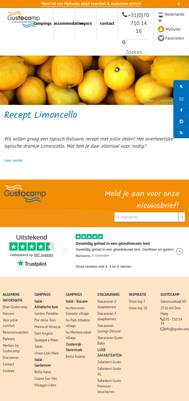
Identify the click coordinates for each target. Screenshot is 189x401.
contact (107, 23)
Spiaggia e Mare (46, 340)
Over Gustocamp (15, 307)
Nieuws (8, 313)
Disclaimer (11, 357)
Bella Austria (75, 356)
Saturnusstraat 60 (173, 301)
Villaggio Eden (45, 385)
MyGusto (172, 29)
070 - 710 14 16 (171, 321)
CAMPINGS (42, 294)
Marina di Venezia (47, 326)
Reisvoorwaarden (15, 332)
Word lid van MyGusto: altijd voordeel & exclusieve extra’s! (91, 3)
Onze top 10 (138, 308)
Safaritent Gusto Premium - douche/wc (109, 386)
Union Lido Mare (46, 353)
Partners (9, 339)
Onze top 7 (137, 301)
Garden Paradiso (46, 313)
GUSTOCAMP (169, 294)
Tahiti (38, 346)
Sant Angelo (43, 333)
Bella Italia (42, 372)
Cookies (8, 371)
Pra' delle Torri (45, 320)
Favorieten (174, 38)
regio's (86, 23)
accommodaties (64, 23)
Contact (8, 364)
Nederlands (174, 14)
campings (43, 23)
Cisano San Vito (45, 378)
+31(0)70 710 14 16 (138, 23)
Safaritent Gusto (109, 362)
